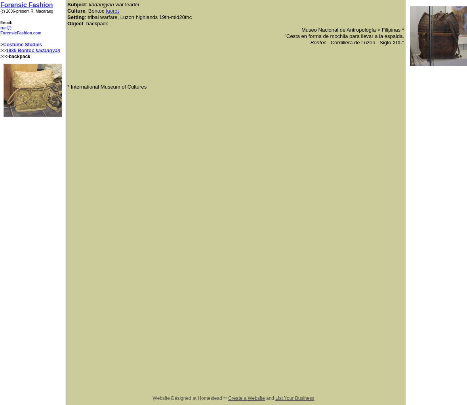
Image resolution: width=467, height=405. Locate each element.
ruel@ (5, 28)
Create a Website (246, 398)
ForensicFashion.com (20, 33)
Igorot (112, 11)
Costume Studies (22, 44)
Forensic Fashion (26, 5)
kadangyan (48, 50)
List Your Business (294, 398)
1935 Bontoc (21, 50)
